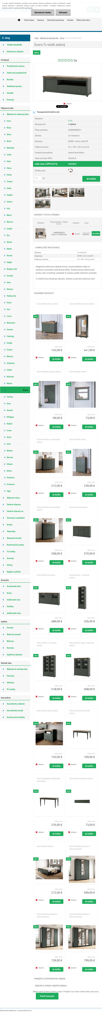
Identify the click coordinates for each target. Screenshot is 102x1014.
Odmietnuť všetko (42, 12)
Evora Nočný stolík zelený (47, 710)
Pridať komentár (47, 996)
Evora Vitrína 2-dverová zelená (46, 644)
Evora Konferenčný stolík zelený (79, 712)
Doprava (40, 20)
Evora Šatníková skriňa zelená (81, 304)
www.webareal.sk (25, 1010)
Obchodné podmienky (55, 20)
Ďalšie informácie (83, 20)
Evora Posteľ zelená (45, 846)
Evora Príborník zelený (46, 575)
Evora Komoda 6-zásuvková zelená (48, 508)
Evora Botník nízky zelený (47, 304)
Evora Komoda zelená (78, 507)
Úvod (36, 38)
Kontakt (70, 20)
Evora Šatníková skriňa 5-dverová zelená (80, 915)
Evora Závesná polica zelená (81, 778)
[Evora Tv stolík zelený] (67, 63)
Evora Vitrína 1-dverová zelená (79, 576)
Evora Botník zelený (77, 439)
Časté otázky (29, 20)
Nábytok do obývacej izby (49, 38)
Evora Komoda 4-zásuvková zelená (48, 440)
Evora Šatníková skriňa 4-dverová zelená (47, 915)
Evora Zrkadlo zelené (78, 371)
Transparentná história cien (46, 112)
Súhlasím (63, 12)
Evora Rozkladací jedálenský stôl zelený (48, 779)
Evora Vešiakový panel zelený (49, 371)
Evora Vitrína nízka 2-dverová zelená (81, 644)
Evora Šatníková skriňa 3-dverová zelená (80, 847)
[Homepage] (19, 20)
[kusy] (38, 178)
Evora (62, 38)
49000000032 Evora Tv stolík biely (59, 233)
